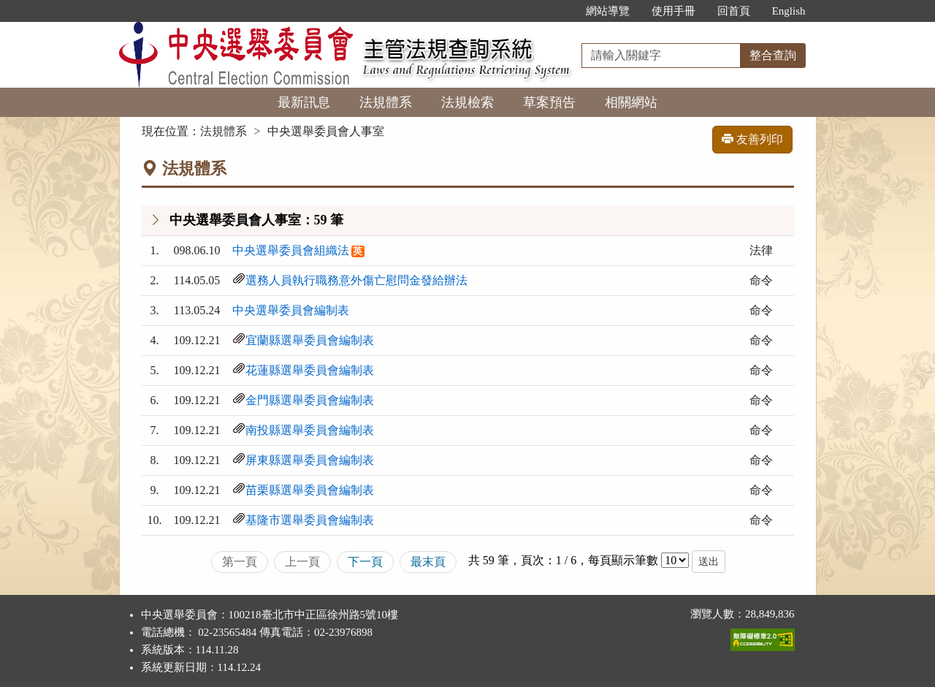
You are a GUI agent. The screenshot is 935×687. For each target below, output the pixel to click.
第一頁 (239, 561)
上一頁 (302, 561)
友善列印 (752, 139)
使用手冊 (673, 11)
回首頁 (733, 11)
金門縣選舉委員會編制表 (309, 400)
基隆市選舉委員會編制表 (309, 520)
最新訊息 (304, 102)
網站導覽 (608, 11)
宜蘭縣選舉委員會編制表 (309, 340)
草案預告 (549, 102)
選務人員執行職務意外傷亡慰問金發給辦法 (356, 280)
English (789, 11)
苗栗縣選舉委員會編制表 (309, 490)
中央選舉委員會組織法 (290, 250)
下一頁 (365, 561)
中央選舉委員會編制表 (290, 310)
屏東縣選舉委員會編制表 (309, 460)
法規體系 (385, 102)
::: (559, 11)
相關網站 (631, 102)
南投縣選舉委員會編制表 (309, 430)
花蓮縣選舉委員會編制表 (309, 370)
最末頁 (428, 561)
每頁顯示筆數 (623, 560)
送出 (708, 561)
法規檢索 (467, 102)
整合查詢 (772, 55)
